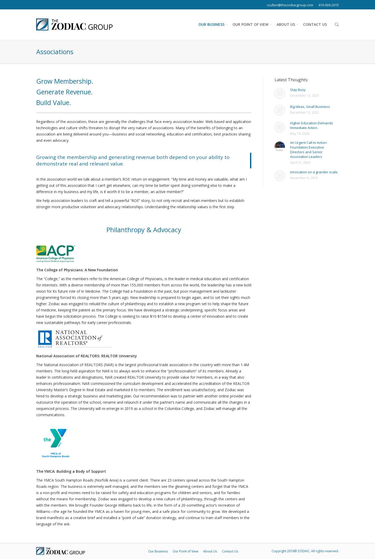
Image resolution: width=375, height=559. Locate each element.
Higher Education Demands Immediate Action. (311, 125)
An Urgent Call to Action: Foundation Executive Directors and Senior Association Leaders (308, 149)
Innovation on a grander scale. (314, 172)
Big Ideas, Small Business (310, 106)
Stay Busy (298, 89)
